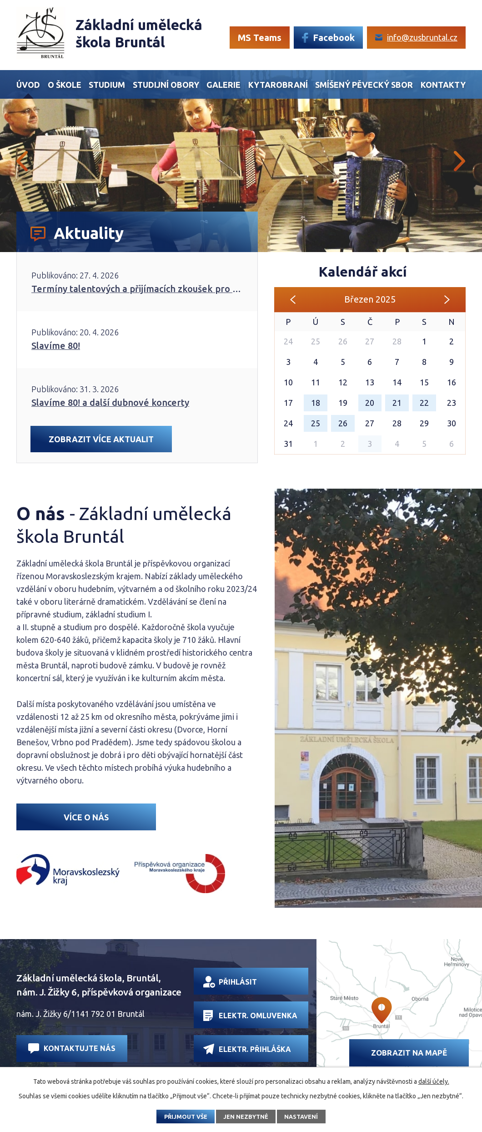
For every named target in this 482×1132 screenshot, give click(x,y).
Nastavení (301, 1116)
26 (342, 423)
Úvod (28, 84)
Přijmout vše (185, 1116)
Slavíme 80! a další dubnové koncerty (110, 402)
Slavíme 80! (55, 345)
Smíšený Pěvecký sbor (364, 84)
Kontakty (443, 84)
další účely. (433, 1081)
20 (369, 402)
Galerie (223, 84)
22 (424, 402)
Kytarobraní (278, 84)
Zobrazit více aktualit (101, 439)
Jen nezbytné (245, 1116)
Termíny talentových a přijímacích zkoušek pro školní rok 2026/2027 (137, 288)
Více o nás (86, 817)
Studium (107, 84)
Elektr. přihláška (247, 1049)
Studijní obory (166, 84)
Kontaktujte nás (71, 1048)
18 (315, 402)
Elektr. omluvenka (250, 1015)
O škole (64, 84)
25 (315, 423)
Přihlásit (230, 982)
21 (397, 402)
